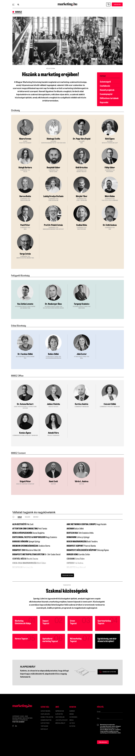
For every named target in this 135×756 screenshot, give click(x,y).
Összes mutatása (67, 575)
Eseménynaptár (106, 94)
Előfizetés (59, 714)
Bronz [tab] (35, 517)
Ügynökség (73, 717)
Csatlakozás (105, 85)
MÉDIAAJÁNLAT (60, 723)
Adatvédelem (59, 717)
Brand (71, 714)
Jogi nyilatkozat (61, 720)
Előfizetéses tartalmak (109, 98)
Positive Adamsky (18, 722)
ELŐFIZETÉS (117, 4)
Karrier (72, 711)
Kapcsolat (104, 102)
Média (71, 720)
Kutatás (72, 726)
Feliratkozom (103, 742)
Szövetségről (105, 81)
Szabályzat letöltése (109, 672)
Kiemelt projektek (107, 90)
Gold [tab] (20, 517)
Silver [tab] (27, 517)
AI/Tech (72, 723)
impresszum (59, 711)
